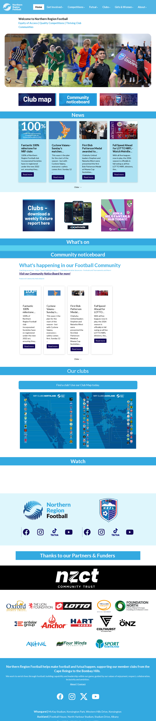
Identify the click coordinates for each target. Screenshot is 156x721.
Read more (27, 174)
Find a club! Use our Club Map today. (78, 385)
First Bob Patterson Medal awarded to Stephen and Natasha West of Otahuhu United (92, 148)
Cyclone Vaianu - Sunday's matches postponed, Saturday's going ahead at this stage (61, 148)
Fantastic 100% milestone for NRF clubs (30, 148)
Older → (78, 187)
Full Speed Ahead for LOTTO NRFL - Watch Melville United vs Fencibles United (123, 148)
